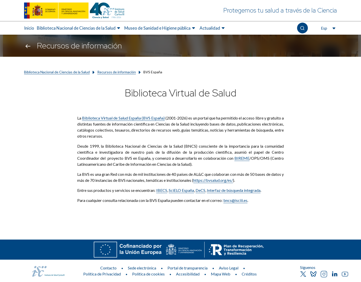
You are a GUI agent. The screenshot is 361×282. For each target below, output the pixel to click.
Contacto (108, 267)
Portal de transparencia (187, 267)
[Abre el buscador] (302, 28)
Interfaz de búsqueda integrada (233, 190)
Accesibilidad (188, 273)
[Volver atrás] (28, 45)
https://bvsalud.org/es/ (213, 180)
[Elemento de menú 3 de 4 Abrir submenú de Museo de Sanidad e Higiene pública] (160, 28)
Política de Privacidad (102, 273)
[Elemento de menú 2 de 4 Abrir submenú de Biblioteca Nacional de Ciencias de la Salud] (79, 28)
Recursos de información (116, 72)
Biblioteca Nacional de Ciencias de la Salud (57, 72)
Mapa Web (220, 273)
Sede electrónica (142, 267)
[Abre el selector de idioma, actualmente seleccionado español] (327, 28)
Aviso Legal (228, 267)
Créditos (249, 273)
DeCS (200, 190)
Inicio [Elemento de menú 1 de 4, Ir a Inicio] (29, 28)
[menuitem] (29, 28)
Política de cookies (148, 273)
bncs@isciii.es (235, 200)
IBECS (161, 190)
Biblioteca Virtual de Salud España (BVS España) (123, 118)
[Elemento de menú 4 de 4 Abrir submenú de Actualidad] (213, 28)
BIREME (241, 158)
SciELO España (181, 190)
